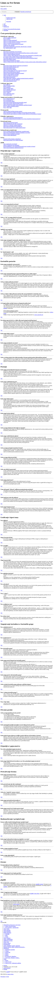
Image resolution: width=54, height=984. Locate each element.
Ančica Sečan (10, 974)
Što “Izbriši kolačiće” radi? (9, 48)
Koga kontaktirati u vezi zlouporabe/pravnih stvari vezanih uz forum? (19, 146)
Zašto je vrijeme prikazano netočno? (11, 54)
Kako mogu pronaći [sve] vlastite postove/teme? (14, 127)
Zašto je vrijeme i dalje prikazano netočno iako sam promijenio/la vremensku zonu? (22, 55)
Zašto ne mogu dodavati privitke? (11, 74)
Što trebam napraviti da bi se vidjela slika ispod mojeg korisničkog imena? (20, 58)
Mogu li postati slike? (8, 88)
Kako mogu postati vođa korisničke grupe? (13, 103)
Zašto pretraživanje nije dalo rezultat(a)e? (12, 123)
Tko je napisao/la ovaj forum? (10, 144)
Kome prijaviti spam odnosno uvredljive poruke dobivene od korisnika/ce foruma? (22, 113)
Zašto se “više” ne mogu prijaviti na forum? (13, 44)
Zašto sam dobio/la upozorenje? (10, 75)
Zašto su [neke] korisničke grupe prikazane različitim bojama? (17, 105)
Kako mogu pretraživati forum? (10, 122)
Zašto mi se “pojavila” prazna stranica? (12, 125)
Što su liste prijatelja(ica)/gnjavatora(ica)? (13, 117)
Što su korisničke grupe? (9, 101)
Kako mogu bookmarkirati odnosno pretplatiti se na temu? (16, 132)
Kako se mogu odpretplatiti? (9, 135)
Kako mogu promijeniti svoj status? (11, 60)
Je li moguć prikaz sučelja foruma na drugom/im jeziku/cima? (17, 56)
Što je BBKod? (6, 84)
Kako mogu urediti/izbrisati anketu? (11, 72)
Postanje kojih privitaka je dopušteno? (12, 139)
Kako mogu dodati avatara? (9, 59)
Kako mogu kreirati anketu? (9, 69)
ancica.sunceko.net (38, 314)
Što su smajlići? (7, 87)
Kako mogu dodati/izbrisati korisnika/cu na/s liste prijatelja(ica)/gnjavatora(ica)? (21, 118)
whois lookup (16, 904)
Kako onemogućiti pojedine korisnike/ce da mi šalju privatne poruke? (19, 112)
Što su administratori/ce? (9, 98)
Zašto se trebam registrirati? (9, 37)
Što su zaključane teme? (8, 93)
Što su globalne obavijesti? (9, 89)
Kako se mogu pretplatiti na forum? (11, 134)
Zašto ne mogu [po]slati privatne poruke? (12, 111)
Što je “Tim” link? (7, 107)
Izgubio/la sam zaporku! (9, 45)
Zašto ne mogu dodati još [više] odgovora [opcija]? (15, 70)
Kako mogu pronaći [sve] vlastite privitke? (13, 140)
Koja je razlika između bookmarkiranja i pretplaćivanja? (16, 131)
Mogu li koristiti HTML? (9, 86)
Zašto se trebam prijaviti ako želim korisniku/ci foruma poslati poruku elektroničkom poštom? (25, 62)
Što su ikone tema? (7, 95)
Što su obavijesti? (7, 91)
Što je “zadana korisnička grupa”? (11, 106)
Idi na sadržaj (4, 8)
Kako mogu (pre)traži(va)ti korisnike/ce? (12, 126)
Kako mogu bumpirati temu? (10, 81)
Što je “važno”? (7, 92)
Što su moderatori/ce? (8, 100)
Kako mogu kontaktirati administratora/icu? (13, 147)
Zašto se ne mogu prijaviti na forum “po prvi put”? (15, 41)
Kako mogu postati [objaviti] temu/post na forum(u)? (15, 65)
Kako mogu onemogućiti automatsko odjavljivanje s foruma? (17, 46)
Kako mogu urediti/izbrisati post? (11, 66)
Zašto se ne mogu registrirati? (10, 40)
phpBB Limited (39, 884)
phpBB (5, 308)
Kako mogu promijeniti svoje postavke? (12, 51)
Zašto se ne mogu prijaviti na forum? (11, 42)
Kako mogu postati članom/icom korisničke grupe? (15, 102)
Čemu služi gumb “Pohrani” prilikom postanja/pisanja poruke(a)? (18, 78)
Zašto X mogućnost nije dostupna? (11, 145)
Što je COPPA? (6, 39)
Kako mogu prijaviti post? (9, 77)
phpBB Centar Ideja (34, 893)
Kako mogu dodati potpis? (9, 68)
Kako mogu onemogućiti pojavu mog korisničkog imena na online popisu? (20, 53)
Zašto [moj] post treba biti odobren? (11, 79)
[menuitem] (11, 17)
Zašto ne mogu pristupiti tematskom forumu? (13, 73)
